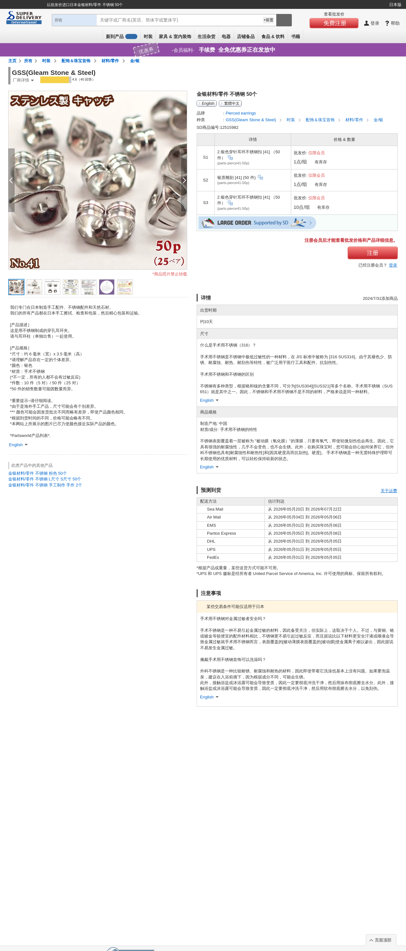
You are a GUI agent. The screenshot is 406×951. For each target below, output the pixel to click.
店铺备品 (246, 36)
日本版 (395, 4)
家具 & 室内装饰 (175, 36)
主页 (12, 60)
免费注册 (335, 23)
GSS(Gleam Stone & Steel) (251, 119)
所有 (28, 60)
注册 (372, 253)
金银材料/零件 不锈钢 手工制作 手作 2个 (45, 485)
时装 (148, 36)
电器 (226, 36)
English (208, 103)
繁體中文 (231, 103)
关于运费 (389, 490)
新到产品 (121, 36)
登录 (393, 265)
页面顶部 (383, 940)
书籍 (295, 36)
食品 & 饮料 (273, 36)
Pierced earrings (241, 113)
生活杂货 (206, 36)
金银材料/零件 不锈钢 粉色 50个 (37, 473)
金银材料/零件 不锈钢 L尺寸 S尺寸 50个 (45, 479)
